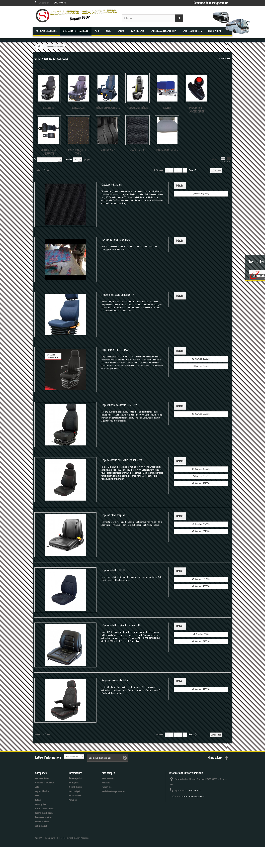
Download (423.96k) (200, 689)
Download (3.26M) (201, 193)
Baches (167, 108)
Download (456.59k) (200, 586)
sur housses (107, 150)
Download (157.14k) (200, 524)
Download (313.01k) (200, 641)
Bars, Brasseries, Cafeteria (163, 30)
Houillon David (49, 838)
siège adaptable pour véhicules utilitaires (121, 460)
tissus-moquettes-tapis (78, 151)
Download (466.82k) (200, 358)
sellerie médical (41, 826)
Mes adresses (106, 787)
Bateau (121, 30)
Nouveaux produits (75, 778)
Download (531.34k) (200, 531)
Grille (223, 160)
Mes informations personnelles (113, 791)
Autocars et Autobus (46, 30)
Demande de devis (75, 787)
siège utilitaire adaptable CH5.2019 (119, 405)
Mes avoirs (106, 782)
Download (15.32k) (201, 476)
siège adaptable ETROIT (113, 570)
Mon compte (108, 773)
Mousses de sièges (167, 150)
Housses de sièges (137, 108)
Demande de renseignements (210, 2)
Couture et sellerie (42, 821)
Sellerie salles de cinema (44, 813)
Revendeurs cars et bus (43, 817)
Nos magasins (74, 782)
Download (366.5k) (201, 366)
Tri (35, 159)
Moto (108, 30)
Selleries (48, 108)
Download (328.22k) (200, 469)
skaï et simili (137, 150)
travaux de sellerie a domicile (115, 239)
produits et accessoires (196, 109)
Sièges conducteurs (108, 108)
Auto (97, 30)
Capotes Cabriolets (192, 30)
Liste (229, 160)
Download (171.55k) (200, 483)
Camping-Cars (137, 30)
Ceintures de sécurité (48, 151)
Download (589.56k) (200, 414)
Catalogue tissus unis (111, 184)
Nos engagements (75, 795)
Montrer (69, 159)
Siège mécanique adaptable (114, 680)
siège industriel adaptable (114, 515)
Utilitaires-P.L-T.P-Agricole (75, 30)
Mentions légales (75, 791)
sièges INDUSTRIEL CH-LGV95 (116, 350)
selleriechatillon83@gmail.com (192, 796)
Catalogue (78, 108)
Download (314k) (200, 634)
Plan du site (73, 800)
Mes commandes (108, 778)
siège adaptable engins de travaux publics (122, 625)
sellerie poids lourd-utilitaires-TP (117, 295)
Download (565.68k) (200, 579)
